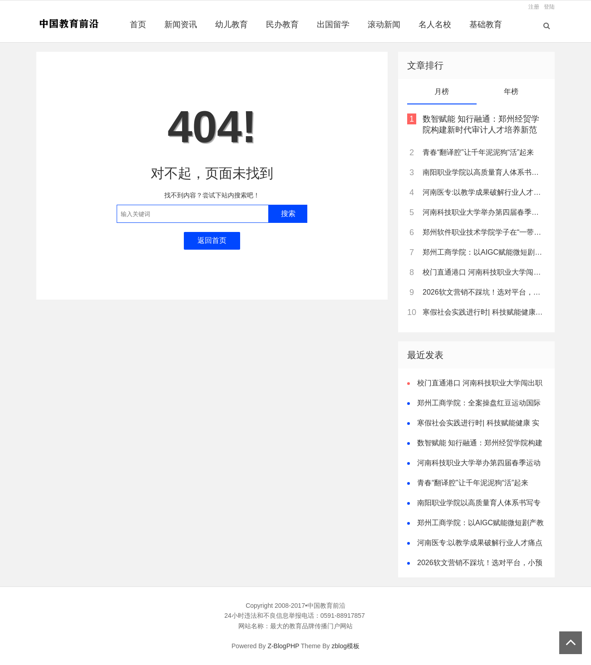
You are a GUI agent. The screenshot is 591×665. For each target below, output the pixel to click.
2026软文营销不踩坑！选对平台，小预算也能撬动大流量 (483, 292)
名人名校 (435, 24)
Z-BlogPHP (283, 646)
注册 (533, 7)
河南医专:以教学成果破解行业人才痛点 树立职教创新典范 (483, 192)
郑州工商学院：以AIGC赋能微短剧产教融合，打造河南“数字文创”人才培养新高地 (483, 252)
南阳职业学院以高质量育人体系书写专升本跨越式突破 (483, 172)
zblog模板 (346, 646)
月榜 (441, 91)
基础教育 (485, 24)
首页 (138, 24)
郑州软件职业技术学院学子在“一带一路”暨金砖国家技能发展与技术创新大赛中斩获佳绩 (483, 232)
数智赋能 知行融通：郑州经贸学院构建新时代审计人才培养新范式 (481, 129)
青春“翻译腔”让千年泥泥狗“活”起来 (478, 152)
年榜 (511, 91)
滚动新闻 (384, 24)
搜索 (288, 213)
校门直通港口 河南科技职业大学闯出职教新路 (483, 272)
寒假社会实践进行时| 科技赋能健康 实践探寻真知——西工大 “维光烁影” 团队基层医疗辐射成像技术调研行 (483, 312)
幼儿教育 (231, 24)
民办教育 (282, 24)
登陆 (549, 7)
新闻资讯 (180, 24)
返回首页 (212, 240)
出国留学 (333, 24)
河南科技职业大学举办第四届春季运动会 (483, 212)
